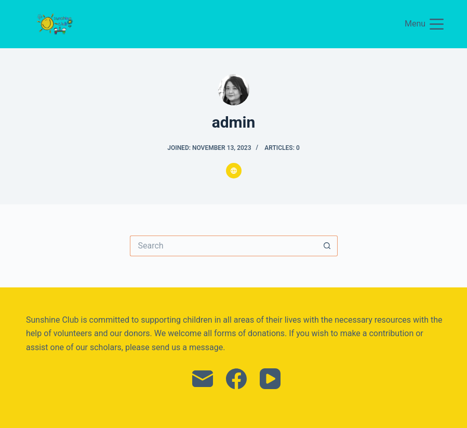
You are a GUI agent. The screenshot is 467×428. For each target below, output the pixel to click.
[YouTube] (270, 378)
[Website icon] (234, 170)
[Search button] (327, 246)
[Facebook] (236, 378)
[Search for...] (223, 246)
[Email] (202, 378)
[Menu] (424, 24)
